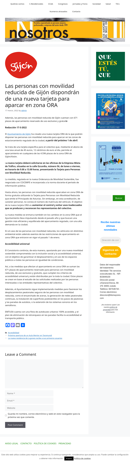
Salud (108, 4)
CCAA (50, 4)
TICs (117, 4)
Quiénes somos (17, 4)
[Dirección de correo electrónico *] (110, 240)
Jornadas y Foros (80, 4)
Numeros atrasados (58, 11)
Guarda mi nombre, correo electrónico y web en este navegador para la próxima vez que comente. (44, 415)
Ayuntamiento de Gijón (19, 133)
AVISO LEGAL (11, 443)
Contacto (76, 11)
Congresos (63, 4)
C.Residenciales (36, 4)
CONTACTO (26, 443)
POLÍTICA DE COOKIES (45, 443)
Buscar (118, 198)
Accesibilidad (13, 332)
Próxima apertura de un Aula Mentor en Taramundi (30, 335)
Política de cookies (82, 458)
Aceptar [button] (69, 458)
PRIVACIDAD (65, 443)
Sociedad (97, 4)
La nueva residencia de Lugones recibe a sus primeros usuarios (35, 338)
